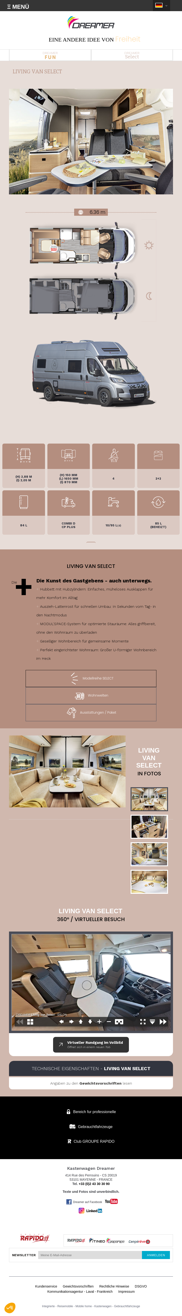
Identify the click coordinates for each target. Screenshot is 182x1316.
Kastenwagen (103, 1306)
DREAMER (50, 55)
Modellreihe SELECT (91, 678)
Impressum (126, 1291)
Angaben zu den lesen (91, 1083)
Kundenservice (46, 1286)
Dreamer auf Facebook (84, 1202)
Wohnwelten (91, 696)
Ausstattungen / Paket (91, 713)
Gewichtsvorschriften (78, 1286)
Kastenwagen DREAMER (91, 22)
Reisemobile (65, 1306)
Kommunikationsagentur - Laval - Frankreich (80, 1291)
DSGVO (141, 1286)
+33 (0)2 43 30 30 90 (94, 1184)
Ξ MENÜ (18, 7)
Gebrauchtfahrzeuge (127, 1306)
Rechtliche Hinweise (114, 1286)
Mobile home (84, 1306)
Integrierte (48, 1306)
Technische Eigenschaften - (91, 1068)
